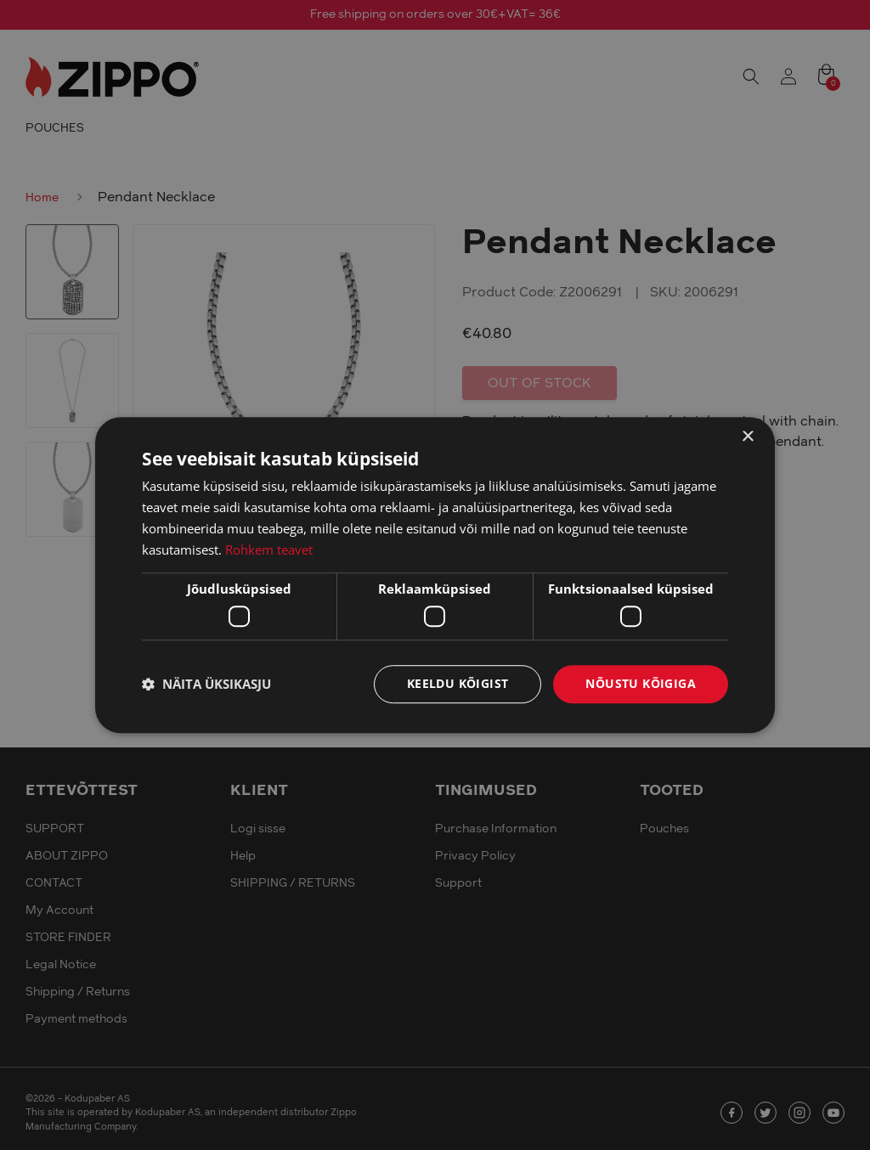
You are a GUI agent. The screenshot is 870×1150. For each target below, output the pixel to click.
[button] (206, 683)
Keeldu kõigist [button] (458, 683)
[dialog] (435, 575)
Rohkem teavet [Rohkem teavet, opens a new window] (269, 549)
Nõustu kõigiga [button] (640, 683)
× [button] (747, 437)
